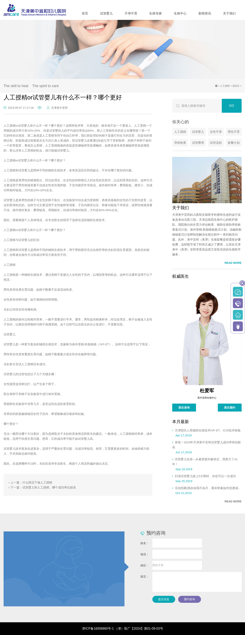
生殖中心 (180, 13)
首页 (85, 13)
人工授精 (225, 85)
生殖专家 (155, 13)
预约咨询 (189, 599)
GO (231, 105)
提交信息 (163, 599)
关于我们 (229, 13)
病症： (144, 565)
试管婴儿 (106, 13)
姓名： (144, 543)
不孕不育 (131, 13)
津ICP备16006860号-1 (98, 628)
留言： (144, 576)
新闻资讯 (204, 13)
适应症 (235, 85)
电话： (144, 554)
